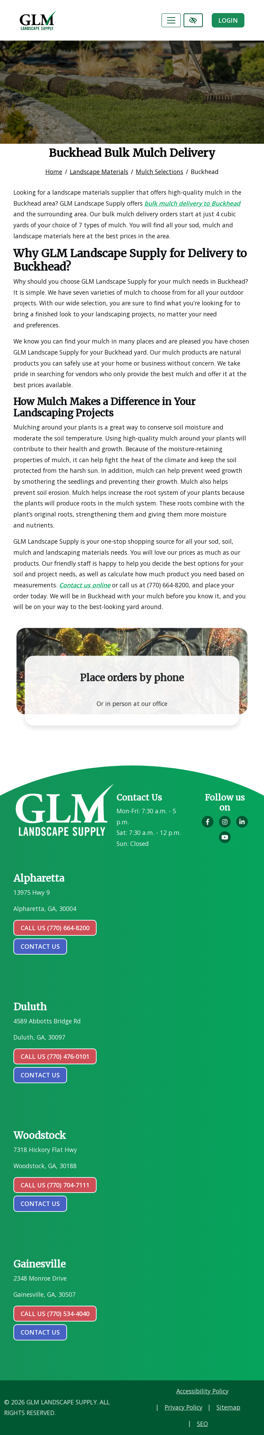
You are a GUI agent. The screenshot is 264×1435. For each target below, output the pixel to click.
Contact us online (84, 585)
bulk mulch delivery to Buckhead (192, 203)
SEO (249, 1424)
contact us (40, 946)
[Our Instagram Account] (224, 825)
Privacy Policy (230, 1407)
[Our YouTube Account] (224, 841)
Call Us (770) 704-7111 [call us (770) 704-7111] (55, 1185)
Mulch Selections (159, 171)
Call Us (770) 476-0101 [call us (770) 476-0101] (55, 1056)
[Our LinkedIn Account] (242, 825)
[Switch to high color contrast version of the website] (193, 20)
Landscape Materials (99, 171)
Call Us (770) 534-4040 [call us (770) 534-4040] (55, 1313)
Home (53, 171)
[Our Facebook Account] (207, 825)
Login (228, 20)
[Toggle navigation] (171, 20)
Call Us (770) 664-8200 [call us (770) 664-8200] (55, 928)
